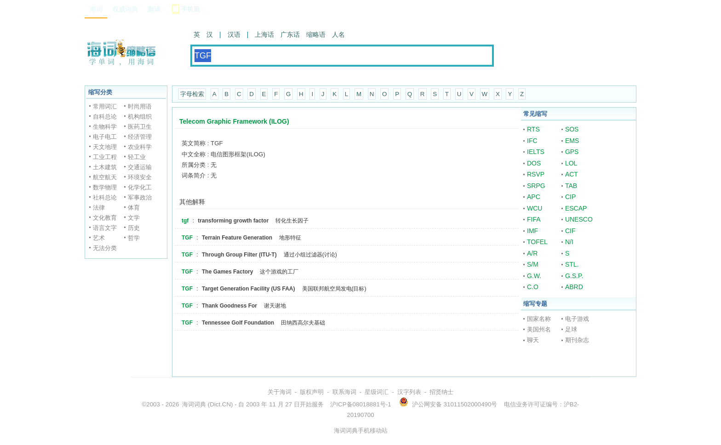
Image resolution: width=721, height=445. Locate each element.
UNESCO (579, 219)
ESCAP (576, 208)
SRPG (536, 185)
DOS (534, 163)
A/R (532, 253)
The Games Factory (227, 271)
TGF (187, 237)
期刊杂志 (577, 340)
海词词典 (194, 404)
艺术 (99, 237)
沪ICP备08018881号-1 (360, 404)
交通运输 (140, 167)
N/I (569, 241)
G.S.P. (574, 276)
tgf (185, 220)
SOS (572, 129)
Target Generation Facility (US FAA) (248, 288)
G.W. (534, 276)
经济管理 (140, 136)
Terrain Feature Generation (237, 237)
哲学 (134, 237)
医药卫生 (140, 126)
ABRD (574, 287)
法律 (99, 207)
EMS (572, 140)
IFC (532, 140)
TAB (571, 185)
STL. (572, 264)
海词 (96, 9)
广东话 (290, 34)
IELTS (535, 151)
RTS (533, 129)
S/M (532, 264)
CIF (570, 230)
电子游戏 (577, 318)
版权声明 (312, 391)
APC (533, 196)
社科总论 (105, 197)
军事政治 (140, 197)
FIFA (534, 219)
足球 (571, 329)
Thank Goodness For (229, 305)
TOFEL (537, 241)
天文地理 (105, 146)
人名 (338, 34)
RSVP (535, 174)
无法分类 (105, 248)
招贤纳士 (441, 391)
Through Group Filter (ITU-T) (239, 254)
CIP (570, 196)
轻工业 (137, 157)
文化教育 (105, 217)
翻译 (154, 9)
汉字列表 (409, 391)
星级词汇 (377, 391)
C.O (532, 287)
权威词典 (125, 9)
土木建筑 (105, 167)
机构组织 (140, 116)
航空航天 (105, 177)
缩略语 (316, 34)
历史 (134, 227)
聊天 (533, 340)
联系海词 (344, 391)
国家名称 (539, 318)
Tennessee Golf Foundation (238, 322)
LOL (571, 163)
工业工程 (105, 157)
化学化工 (140, 187)
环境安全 (140, 177)
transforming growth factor (233, 220)
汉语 (234, 34)
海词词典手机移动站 (361, 430)
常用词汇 (105, 106)
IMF (532, 230)
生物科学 (105, 126)
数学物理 (105, 187)
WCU (534, 208)
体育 (134, 207)
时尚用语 (140, 106)
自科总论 (105, 116)
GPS (572, 151)
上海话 (264, 34)
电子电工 (105, 136)
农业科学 (140, 146)
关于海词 (280, 391)
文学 (134, 217)
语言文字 (105, 227)
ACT (571, 174)
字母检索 (192, 94)
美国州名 (539, 329)
